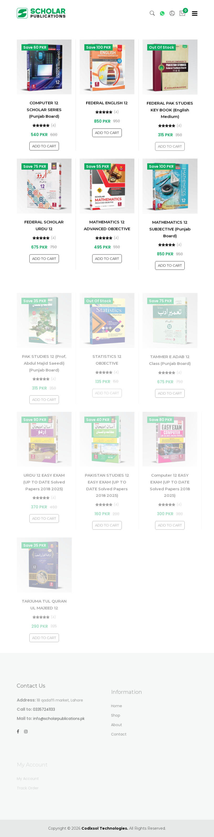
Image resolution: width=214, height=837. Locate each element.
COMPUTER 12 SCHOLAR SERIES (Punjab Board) (44, 114)
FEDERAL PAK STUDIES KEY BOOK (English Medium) (170, 115)
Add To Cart (44, 151)
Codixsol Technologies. (104, 828)
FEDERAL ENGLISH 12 (107, 107)
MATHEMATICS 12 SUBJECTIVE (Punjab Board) (169, 234)
